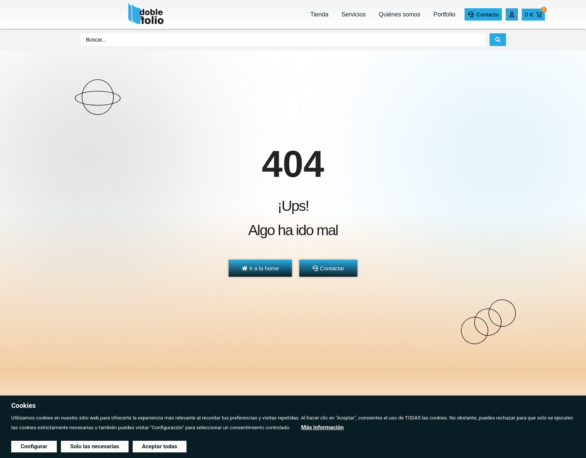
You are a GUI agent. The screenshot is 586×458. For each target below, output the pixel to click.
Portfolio (445, 14)
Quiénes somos (399, 14)
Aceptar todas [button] (159, 446)
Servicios (354, 14)
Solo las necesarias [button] (94, 446)
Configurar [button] (34, 446)
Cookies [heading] (23, 405)
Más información (322, 427)
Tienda (319, 14)
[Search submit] (498, 39)
